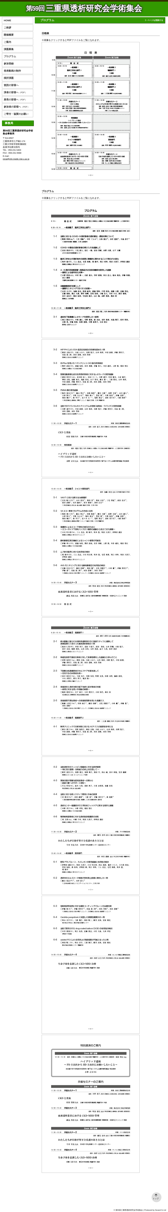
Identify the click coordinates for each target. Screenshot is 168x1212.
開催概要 (9, 34)
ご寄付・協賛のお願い (16, 113)
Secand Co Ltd (160, 1210)
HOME (7, 20)
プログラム (10, 56)
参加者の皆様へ (17, 106)
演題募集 (9, 49)
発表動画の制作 (12, 70)
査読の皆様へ (11, 85)
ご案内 (7, 42)
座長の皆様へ (15, 99)
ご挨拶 (7, 27)
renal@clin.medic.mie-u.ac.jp (16, 159)
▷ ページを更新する (154, 20)
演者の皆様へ (15, 92)
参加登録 (9, 63)
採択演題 (9, 78)
